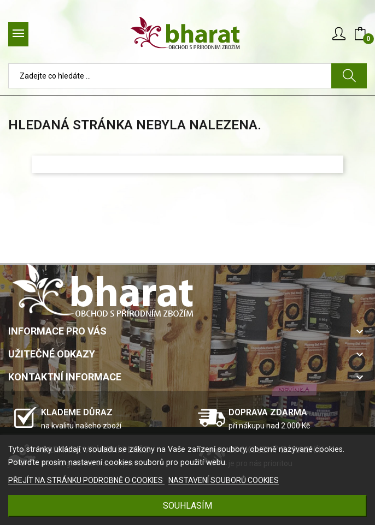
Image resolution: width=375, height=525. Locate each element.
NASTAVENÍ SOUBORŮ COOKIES (223, 480)
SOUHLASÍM (187, 505)
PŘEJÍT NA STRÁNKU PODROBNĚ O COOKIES (86, 480)
